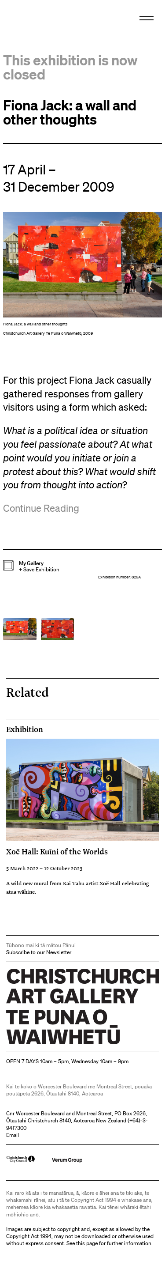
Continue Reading (41, 508)
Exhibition (24, 729)
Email (12, 1135)
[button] (82, 276)
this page (87, 1243)
